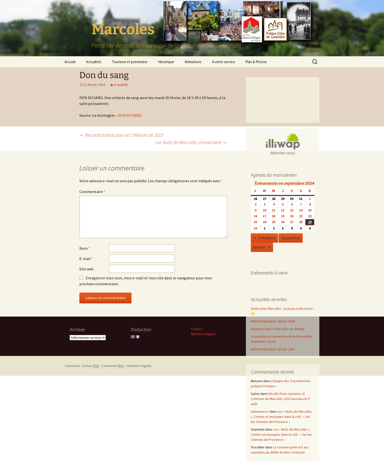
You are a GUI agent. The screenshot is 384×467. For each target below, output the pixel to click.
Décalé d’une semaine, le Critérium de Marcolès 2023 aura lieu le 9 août (280, 398)
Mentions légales (203, 334)
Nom (84, 248)
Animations (193, 61)
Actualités (93, 61)
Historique (166, 61)
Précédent (264, 238)
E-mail (86, 258)
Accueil (70, 61)
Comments (113, 366)
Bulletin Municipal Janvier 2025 (273, 349)
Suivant (262, 247)
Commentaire (92, 191)
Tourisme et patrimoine (129, 61)
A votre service (223, 61)
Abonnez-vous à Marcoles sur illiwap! (277, 329)
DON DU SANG (130, 115)
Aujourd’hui (291, 237)
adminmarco (260, 411)
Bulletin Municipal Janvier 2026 (273, 321)
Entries (90, 366)
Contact (197, 329)
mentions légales (139, 366)
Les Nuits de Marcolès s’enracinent (191, 142)
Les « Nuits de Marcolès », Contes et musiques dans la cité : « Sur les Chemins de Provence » (281, 416)
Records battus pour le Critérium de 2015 (121, 135)
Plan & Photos (256, 61)
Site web (86, 268)
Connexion (72, 366)
